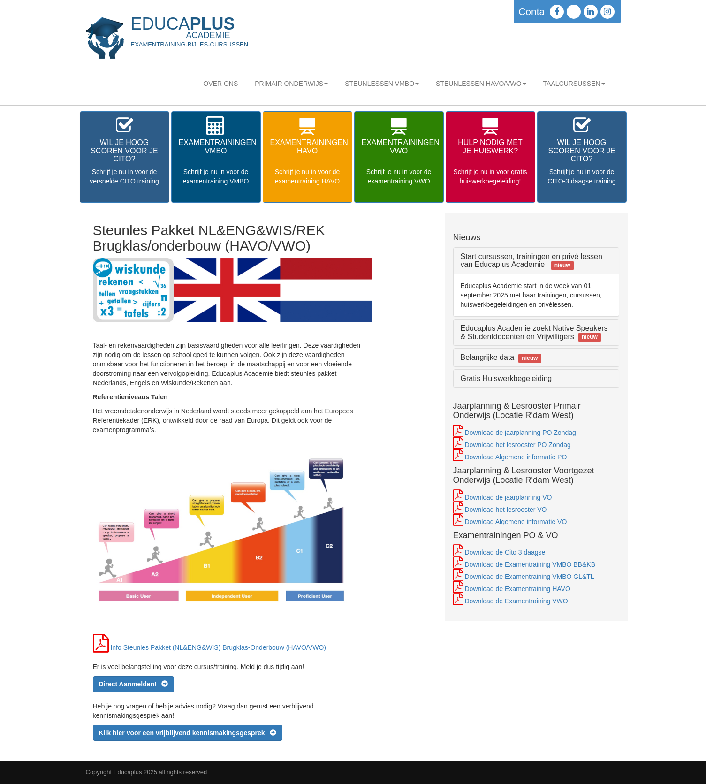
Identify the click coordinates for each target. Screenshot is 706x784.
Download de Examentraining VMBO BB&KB (529, 564)
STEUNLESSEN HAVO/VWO (481, 83)
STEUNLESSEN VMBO (382, 83)
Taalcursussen (574, 83)
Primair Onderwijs (291, 83)
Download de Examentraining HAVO (517, 589)
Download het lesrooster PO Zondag (517, 445)
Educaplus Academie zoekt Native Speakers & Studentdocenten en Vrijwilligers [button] (534, 332)
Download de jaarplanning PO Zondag (520, 432)
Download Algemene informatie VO (515, 521)
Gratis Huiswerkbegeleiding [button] (506, 378)
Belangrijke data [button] (501, 357)
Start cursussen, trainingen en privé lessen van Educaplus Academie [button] (531, 260)
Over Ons (220, 83)
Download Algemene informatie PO (515, 457)
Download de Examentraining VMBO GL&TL (529, 576)
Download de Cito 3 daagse (504, 552)
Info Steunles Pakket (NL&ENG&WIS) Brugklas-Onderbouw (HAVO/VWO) (218, 647)
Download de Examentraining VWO (516, 601)
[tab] (536, 261)
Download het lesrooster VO (505, 509)
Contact (535, 11)
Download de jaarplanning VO (508, 497)
